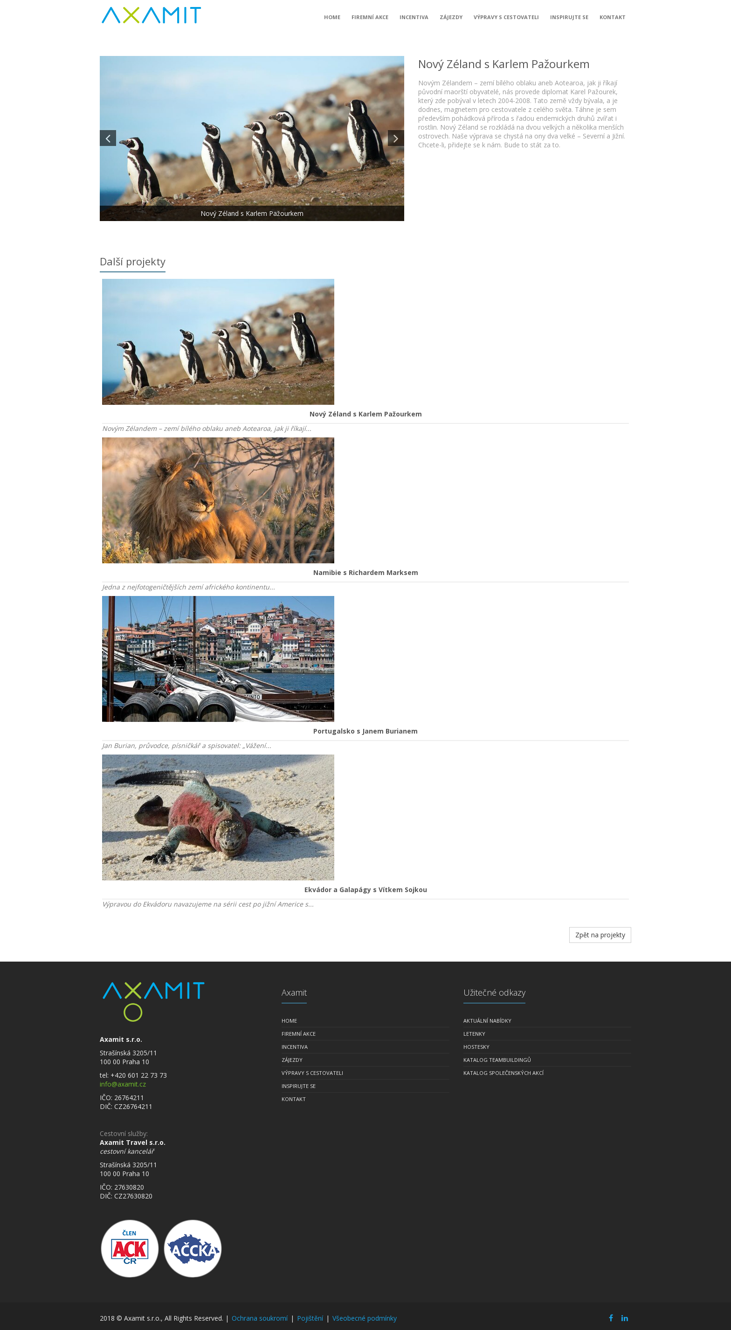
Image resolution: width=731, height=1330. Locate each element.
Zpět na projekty (600, 934)
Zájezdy (451, 20)
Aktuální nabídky (487, 1020)
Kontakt (613, 20)
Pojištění (310, 1318)
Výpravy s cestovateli (506, 20)
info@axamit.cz (123, 1084)
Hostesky (476, 1046)
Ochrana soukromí (260, 1318)
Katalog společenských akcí (503, 1072)
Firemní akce (370, 20)
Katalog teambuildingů (497, 1059)
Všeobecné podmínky (364, 1318)
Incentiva (414, 20)
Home (332, 20)
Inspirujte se (569, 20)
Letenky (474, 1033)
